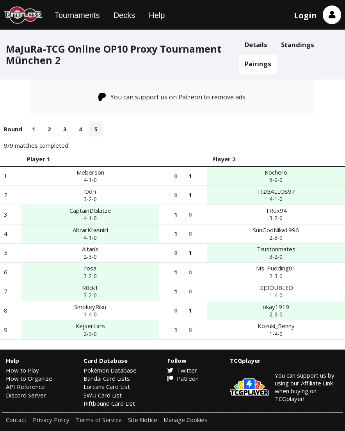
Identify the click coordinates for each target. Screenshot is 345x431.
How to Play (22, 370)
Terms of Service (99, 420)
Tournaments (77, 15)
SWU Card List (103, 395)
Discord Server (26, 395)
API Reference (25, 386)
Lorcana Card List (107, 386)
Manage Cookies (186, 420)
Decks (124, 15)
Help (157, 15)
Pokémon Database (110, 370)
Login (305, 15)
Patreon (183, 378)
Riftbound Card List (109, 403)
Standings (297, 44)
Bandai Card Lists (107, 378)
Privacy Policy (51, 420)
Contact (16, 420)
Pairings (258, 63)
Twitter (182, 370)
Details (256, 44)
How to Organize (29, 378)
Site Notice (142, 420)
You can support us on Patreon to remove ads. (172, 97)
